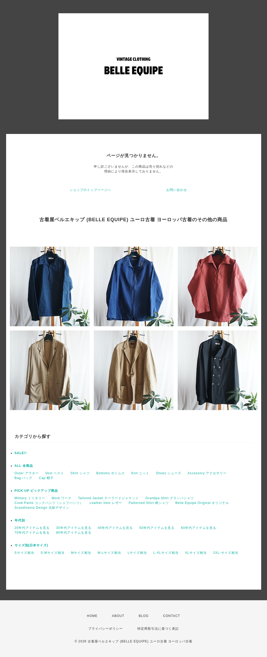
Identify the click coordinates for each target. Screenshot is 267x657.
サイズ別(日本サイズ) (31, 545)
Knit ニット (140, 473)
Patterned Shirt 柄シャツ (149, 503)
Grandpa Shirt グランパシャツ (169, 498)
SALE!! (21, 453)
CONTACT (171, 616)
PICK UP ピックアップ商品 (36, 491)
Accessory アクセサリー (207, 473)
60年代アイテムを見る (198, 528)
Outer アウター (27, 473)
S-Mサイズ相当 (53, 553)
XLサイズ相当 (196, 553)
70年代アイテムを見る (32, 532)
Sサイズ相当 (24, 553)
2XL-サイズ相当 (225, 553)
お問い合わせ (176, 190)
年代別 (20, 520)
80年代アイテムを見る (73, 532)
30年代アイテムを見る (73, 528)
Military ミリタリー (30, 498)
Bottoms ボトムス (110, 473)
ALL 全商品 (24, 466)
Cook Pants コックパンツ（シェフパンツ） (49, 503)
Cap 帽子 (46, 478)
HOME (92, 616)
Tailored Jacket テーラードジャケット (108, 498)
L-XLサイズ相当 (166, 553)
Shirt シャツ (80, 473)
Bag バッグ (24, 478)
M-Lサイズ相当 (109, 553)
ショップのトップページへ (90, 190)
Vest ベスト (54, 473)
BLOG (144, 616)
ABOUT (118, 616)
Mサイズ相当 (81, 553)
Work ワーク (61, 498)
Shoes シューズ (168, 473)
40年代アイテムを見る (115, 528)
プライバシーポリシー (105, 628)
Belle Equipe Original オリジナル (202, 503)
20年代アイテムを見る (32, 528)
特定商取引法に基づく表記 (158, 628)
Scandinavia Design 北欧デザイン (42, 508)
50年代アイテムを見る (157, 528)
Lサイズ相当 (137, 553)
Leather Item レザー (106, 503)
